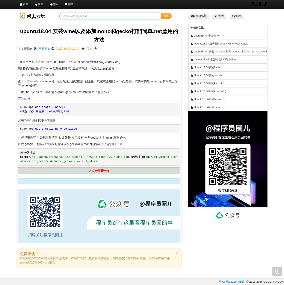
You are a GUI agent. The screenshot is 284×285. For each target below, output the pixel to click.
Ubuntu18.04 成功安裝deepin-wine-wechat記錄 (219, 43)
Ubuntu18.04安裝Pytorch (206, 83)
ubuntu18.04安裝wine (204, 35)
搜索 (166, 16)
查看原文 (44, 48)
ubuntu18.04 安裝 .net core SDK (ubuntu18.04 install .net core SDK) (228, 51)
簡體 (219, 16)
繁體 (236, 16)
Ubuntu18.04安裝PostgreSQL (209, 91)
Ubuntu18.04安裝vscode (206, 75)
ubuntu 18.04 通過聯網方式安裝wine (213, 59)
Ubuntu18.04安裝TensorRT (207, 99)
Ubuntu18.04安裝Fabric (205, 107)
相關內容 (198, 16)
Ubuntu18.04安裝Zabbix (206, 67)
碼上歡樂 (258, 4)
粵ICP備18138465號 (231, 281)
